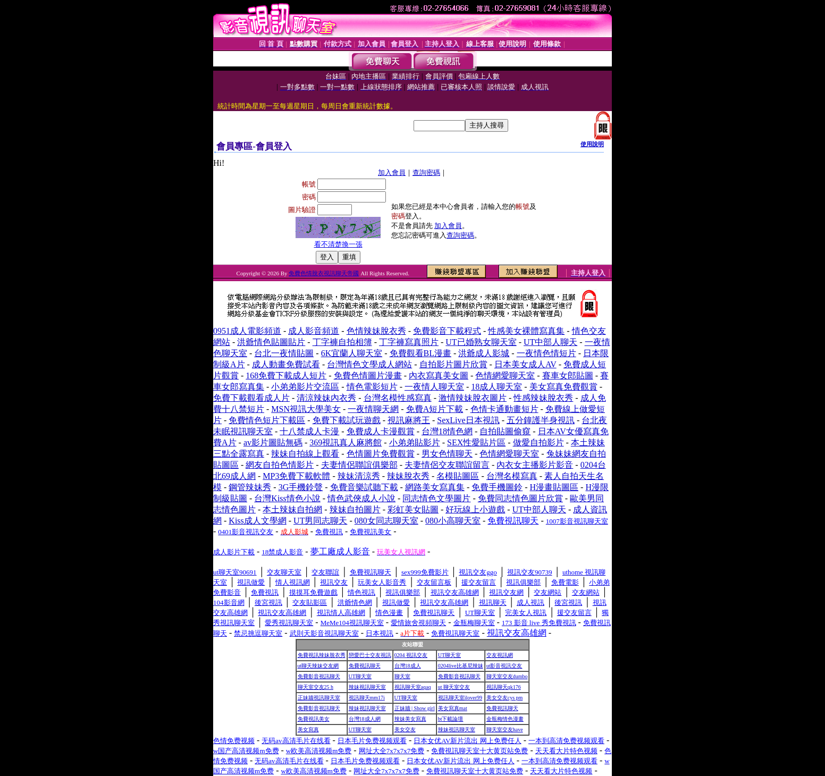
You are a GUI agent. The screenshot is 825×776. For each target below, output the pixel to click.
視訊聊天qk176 (503, 687)
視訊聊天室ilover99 (460, 698)
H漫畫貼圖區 (554, 487)
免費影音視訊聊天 (319, 676)
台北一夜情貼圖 (284, 353)
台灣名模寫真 (511, 475)
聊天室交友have (504, 729)
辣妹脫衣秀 (408, 475)
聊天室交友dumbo (507, 676)
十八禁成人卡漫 (309, 431)
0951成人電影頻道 (247, 330)
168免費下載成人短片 (286, 375)
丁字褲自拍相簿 (342, 342)
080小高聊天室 (453, 520)
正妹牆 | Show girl (414, 708)
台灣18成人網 (365, 719)
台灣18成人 (407, 666)
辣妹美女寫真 (410, 719)
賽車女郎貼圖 (567, 375)
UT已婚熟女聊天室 (480, 342)
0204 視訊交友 (411, 655)
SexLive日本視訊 (468, 420)
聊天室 (402, 676)
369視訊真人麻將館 (345, 442)
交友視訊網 (499, 655)
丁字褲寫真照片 (409, 342)
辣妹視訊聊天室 (367, 687)
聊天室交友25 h (316, 687)
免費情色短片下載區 (267, 420)
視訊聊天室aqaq (412, 687)
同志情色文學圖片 (436, 498)
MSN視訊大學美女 (306, 409)
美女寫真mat (452, 708)
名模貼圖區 (457, 475)
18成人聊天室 (496, 386)
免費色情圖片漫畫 (368, 375)
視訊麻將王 (409, 420)
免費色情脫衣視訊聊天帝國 (324, 273)
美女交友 (405, 729)
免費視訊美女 (314, 719)
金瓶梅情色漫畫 (505, 719)
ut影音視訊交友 (504, 666)
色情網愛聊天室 (505, 375)
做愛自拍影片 (538, 442)
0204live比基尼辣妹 (460, 666)
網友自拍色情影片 (280, 464)
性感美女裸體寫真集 (526, 330)
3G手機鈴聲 (301, 487)
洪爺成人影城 (483, 353)
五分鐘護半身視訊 (541, 420)
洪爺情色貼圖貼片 (271, 342)
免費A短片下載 (435, 409)
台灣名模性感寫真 (398, 397)
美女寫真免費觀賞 (563, 386)
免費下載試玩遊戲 (347, 420)
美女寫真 (308, 729)
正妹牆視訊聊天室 (319, 698)
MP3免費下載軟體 (296, 475)
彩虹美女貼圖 (413, 509)
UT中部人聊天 (550, 342)
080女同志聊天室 (386, 520)
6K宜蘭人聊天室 (352, 353)
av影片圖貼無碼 (272, 442)
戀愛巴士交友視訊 (370, 655)
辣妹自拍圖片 (355, 509)
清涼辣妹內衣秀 (326, 397)
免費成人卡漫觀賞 (381, 431)
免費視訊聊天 (365, 666)
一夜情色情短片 (546, 353)
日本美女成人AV (525, 364)
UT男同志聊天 (320, 520)
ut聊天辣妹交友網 (318, 666)
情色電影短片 (372, 386)
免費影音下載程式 (447, 330)
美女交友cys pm (504, 698)
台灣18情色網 (447, 431)
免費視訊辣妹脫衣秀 (322, 655)
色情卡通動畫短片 (504, 409)
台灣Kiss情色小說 (287, 498)
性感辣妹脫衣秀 (543, 397)
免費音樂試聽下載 (364, 487)
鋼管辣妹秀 (250, 487)
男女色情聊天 (447, 453)
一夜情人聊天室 (434, 386)
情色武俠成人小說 (361, 498)
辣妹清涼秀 (359, 475)
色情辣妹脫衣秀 (376, 330)
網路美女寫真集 (435, 487)
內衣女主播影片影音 (534, 464)
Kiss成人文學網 (257, 520)
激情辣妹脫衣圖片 (473, 397)
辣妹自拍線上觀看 (305, 453)
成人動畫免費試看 (286, 364)
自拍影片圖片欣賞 (453, 364)
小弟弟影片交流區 (305, 386)
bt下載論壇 (451, 719)
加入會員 (392, 172)
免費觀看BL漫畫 (420, 353)
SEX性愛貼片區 (476, 442)
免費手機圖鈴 (497, 487)
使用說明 (592, 144)
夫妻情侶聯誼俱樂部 (359, 464)
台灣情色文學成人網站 (369, 364)
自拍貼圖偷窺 (505, 431)
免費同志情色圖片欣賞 (520, 498)
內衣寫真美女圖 (438, 375)
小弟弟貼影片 (414, 442)
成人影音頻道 (313, 330)
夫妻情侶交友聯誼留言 (447, 464)
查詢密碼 (426, 172)
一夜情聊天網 (373, 409)
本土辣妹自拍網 (292, 509)
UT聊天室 (449, 655)
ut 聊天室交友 (454, 687)
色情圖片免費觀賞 (381, 453)
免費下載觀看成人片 (251, 397)
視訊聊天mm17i (367, 698)
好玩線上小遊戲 (475, 509)
